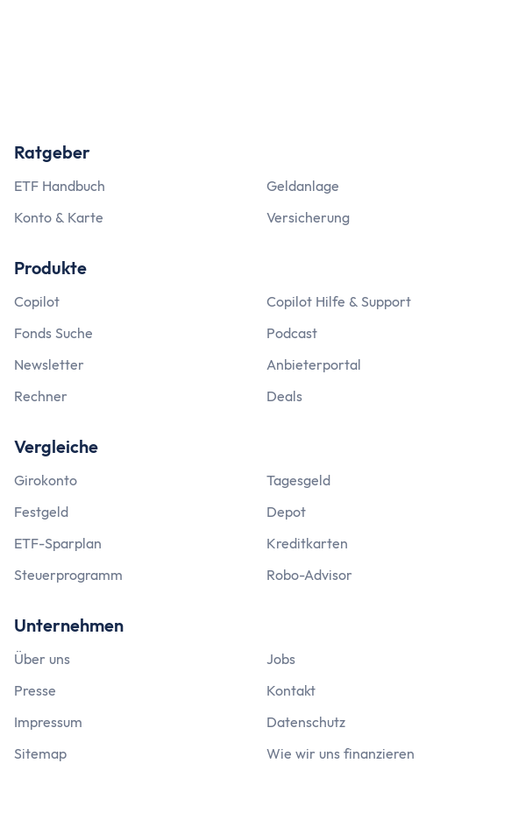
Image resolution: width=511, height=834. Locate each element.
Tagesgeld (298, 480)
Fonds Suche (53, 333)
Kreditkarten (307, 543)
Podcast (291, 333)
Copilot (37, 301)
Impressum (48, 722)
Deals (284, 396)
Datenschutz (305, 722)
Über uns (42, 659)
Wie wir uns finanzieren (340, 753)
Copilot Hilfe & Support (338, 301)
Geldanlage (302, 185)
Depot (286, 511)
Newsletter (49, 364)
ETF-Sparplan (58, 543)
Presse (35, 690)
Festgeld (41, 511)
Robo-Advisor (309, 574)
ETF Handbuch (59, 185)
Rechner (40, 396)
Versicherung (308, 217)
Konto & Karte (58, 217)
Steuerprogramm (68, 574)
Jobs (280, 659)
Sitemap (40, 753)
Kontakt (291, 690)
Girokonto (45, 480)
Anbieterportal (313, 364)
